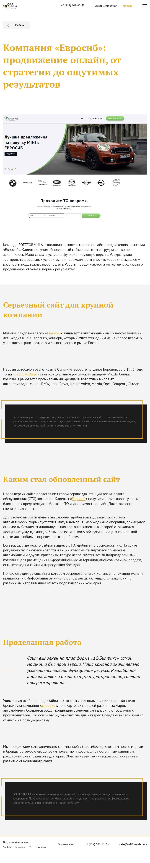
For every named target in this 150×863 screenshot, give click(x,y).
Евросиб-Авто (26, 374)
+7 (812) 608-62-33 (73, 5)
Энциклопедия (66, 844)
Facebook (41, 847)
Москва (127, 5)
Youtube (7, 847)
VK (30, 847)
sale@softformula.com (133, 844)
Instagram (20, 847)
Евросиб (54, 333)
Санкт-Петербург (105, 5)
